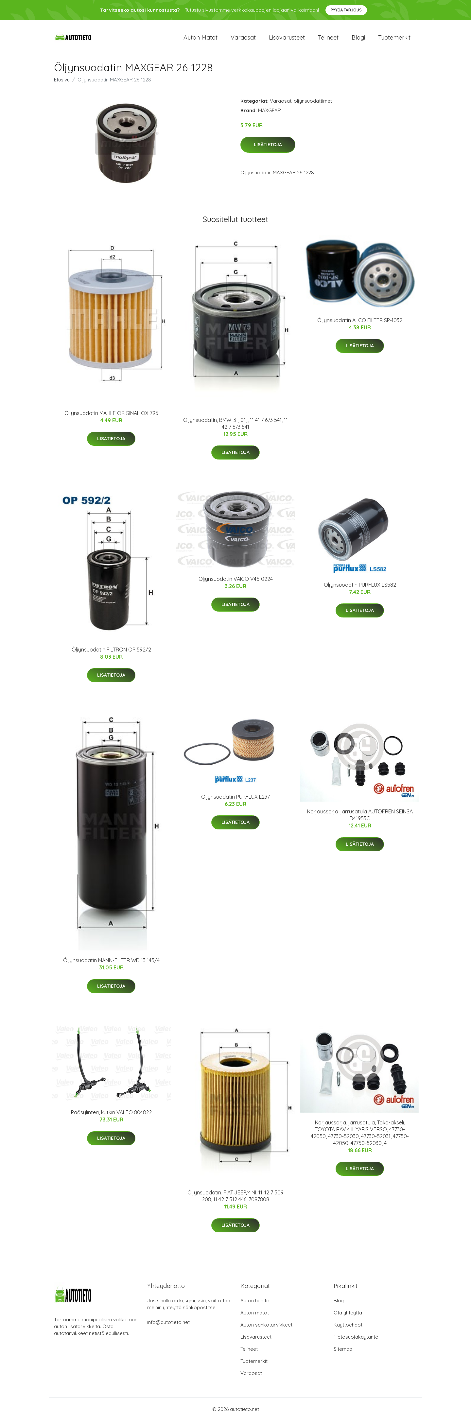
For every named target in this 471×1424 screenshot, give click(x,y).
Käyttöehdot (348, 1328)
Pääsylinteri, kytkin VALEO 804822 (111, 1116)
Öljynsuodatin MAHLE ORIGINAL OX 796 (111, 416)
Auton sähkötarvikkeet (266, 1328)
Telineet (328, 39)
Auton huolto (255, 1304)
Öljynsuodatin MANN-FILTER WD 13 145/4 (111, 964)
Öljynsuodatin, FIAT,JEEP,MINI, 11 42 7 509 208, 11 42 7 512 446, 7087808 (235, 1199)
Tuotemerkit (394, 39)
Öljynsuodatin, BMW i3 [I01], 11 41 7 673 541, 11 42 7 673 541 (235, 426)
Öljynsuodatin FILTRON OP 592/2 (111, 653)
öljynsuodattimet (313, 104)
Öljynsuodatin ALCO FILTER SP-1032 (359, 323)
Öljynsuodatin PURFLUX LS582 (360, 588)
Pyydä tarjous (346, 10)
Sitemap (343, 1352)
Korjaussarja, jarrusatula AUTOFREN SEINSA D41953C (360, 818)
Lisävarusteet (287, 39)
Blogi (358, 39)
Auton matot (200, 39)
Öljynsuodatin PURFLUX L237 (235, 800)
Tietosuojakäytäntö (356, 1340)
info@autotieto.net (168, 1326)
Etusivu (62, 83)
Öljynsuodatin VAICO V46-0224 (236, 582)
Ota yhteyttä (348, 1316)
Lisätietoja (268, 148)
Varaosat (243, 39)
